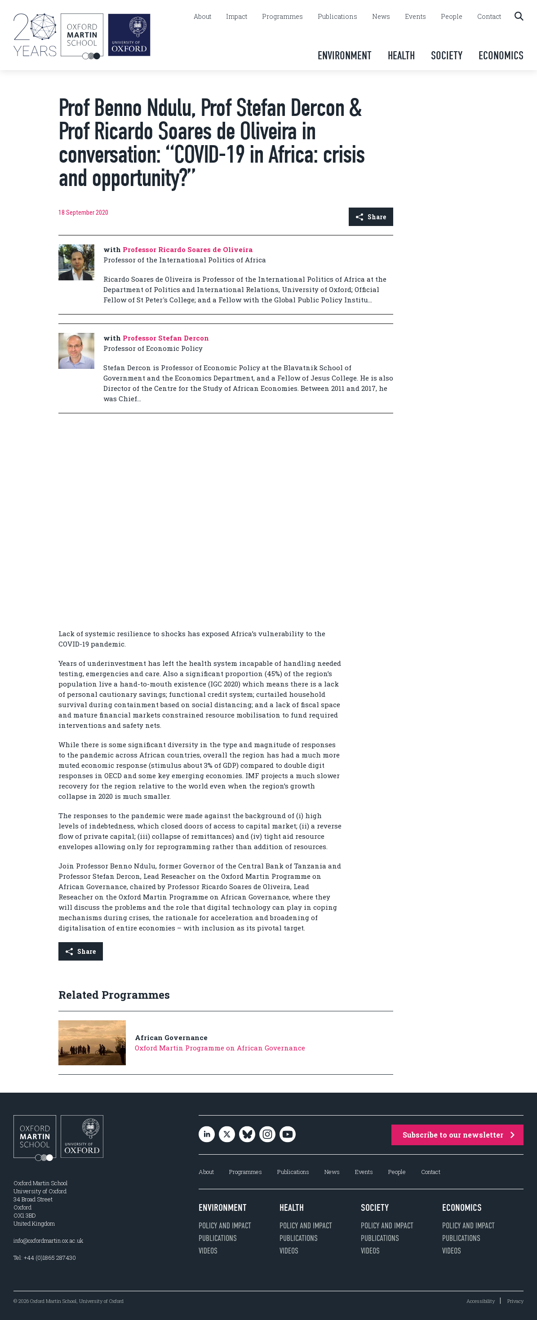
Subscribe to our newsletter (459, 1134)
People (451, 16)
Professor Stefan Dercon (166, 337)
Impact (236, 16)
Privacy (515, 1301)
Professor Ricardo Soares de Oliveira (188, 249)
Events (415, 16)
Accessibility (480, 1301)
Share (371, 217)
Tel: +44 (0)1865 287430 (44, 1258)
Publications (337, 16)
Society (446, 55)
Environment (345, 55)
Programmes (282, 16)
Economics (501, 55)
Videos (208, 1251)
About (202, 16)
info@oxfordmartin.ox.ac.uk (48, 1240)
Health (401, 55)
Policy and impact (225, 1226)
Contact (489, 16)
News (381, 16)
